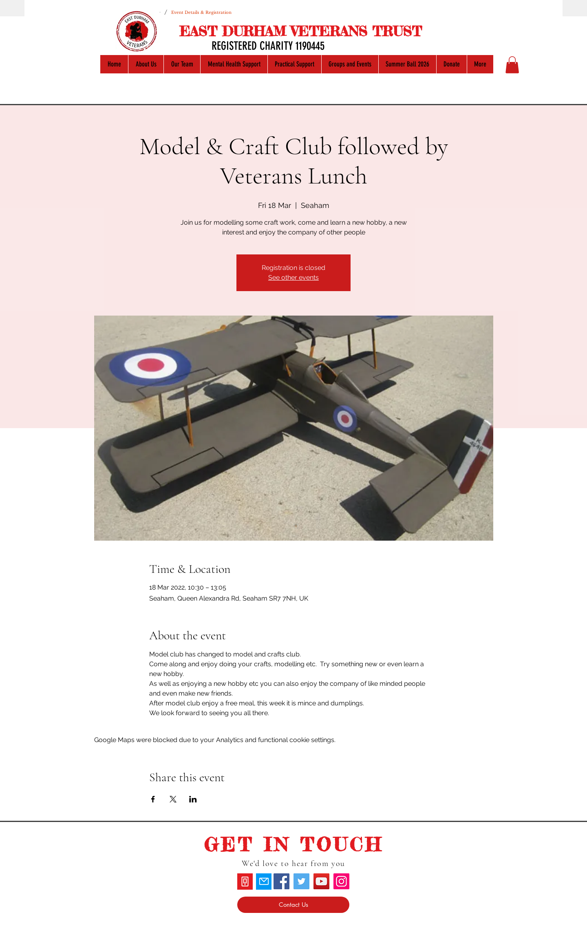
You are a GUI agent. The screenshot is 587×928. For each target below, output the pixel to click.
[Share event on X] (173, 799)
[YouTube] (321, 881)
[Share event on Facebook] (153, 799)
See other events (293, 277)
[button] (512, 64)
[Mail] (263, 881)
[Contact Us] (293, 905)
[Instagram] (341, 881)
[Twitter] (301, 881)
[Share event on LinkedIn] (193, 799)
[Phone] (245, 881)
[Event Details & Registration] (201, 12)
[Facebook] (281, 881)
